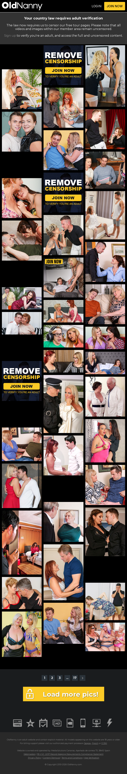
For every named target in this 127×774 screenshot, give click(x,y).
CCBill (104, 743)
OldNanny (12, 739)
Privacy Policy (34, 758)
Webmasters (29, 754)
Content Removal (51, 758)
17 (75, 678)
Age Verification (91, 758)
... (67, 678)
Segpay (87, 743)
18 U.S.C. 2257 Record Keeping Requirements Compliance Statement (70, 754)
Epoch (95, 743)
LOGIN (97, 6)
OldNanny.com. (74, 764)
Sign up (10, 35)
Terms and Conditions (72, 758)
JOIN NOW (115, 6)
